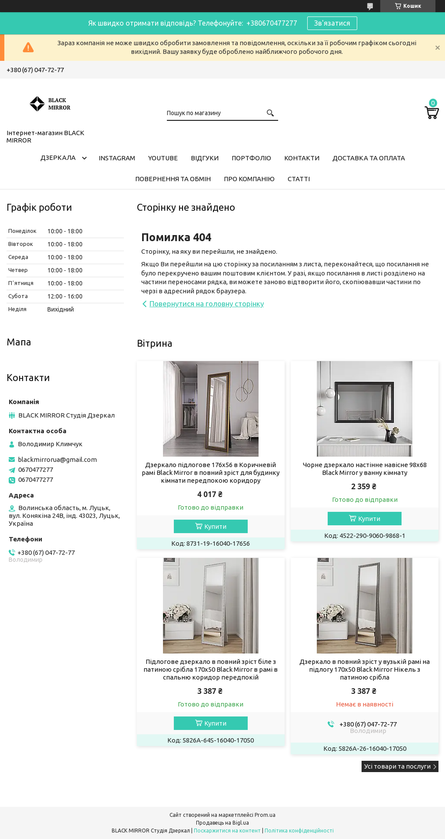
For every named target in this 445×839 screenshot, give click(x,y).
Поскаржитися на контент (227, 830)
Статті (299, 178)
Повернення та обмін (173, 178)
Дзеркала (58, 157)
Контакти (301, 158)
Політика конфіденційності (299, 830)
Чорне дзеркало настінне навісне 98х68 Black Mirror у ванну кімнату (365, 468)
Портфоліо (251, 158)
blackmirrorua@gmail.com (57, 459)
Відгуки (205, 158)
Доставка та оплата (368, 158)
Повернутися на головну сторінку (206, 303)
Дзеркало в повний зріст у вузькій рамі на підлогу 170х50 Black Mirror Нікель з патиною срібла (364, 669)
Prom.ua (265, 815)
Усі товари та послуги (397, 766)
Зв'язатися (332, 23)
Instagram (117, 158)
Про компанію (249, 178)
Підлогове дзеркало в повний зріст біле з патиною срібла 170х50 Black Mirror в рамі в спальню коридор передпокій (210, 669)
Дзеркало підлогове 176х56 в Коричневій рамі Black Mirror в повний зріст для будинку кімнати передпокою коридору (210, 472)
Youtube (163, 158)
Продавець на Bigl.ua (222, 823)
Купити (215, 526)
